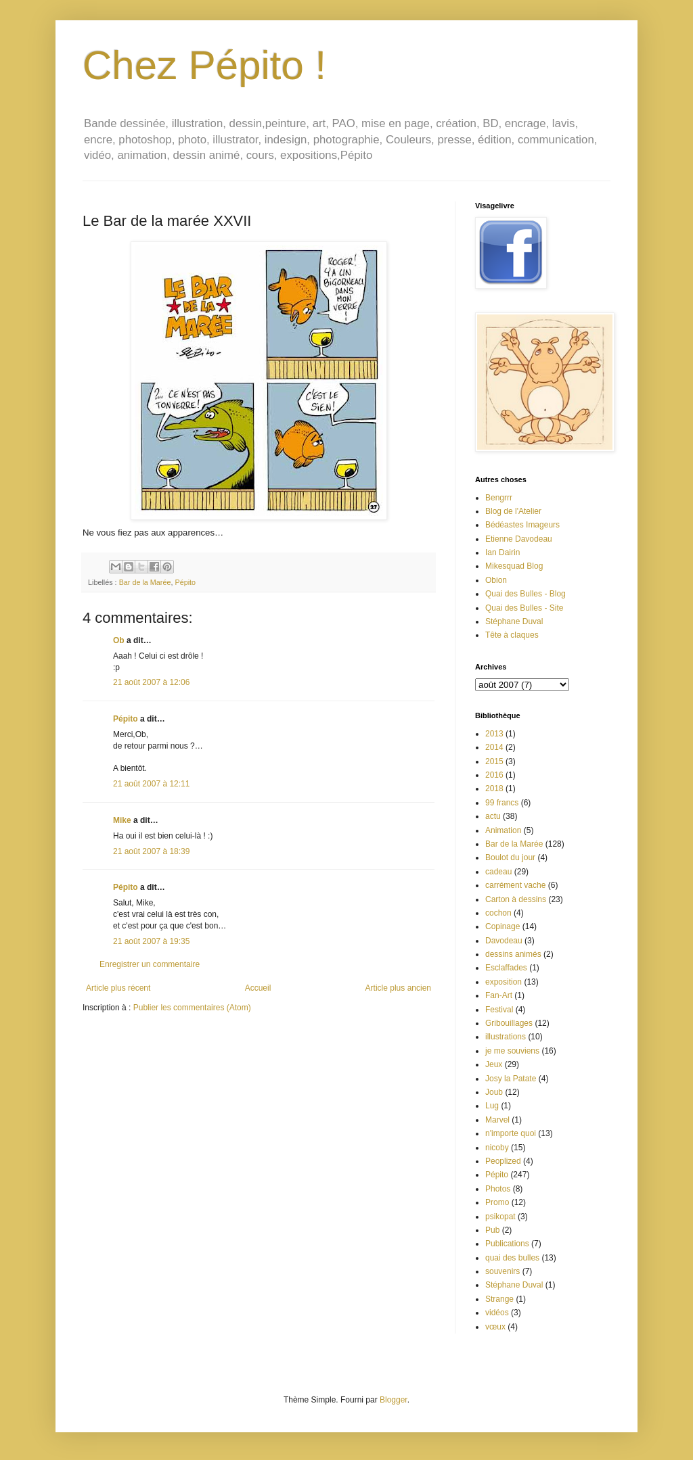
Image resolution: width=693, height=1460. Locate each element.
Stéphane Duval (514, 621)
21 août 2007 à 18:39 (151, 851)
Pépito (185, 582)
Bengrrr (498, 497)
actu (493, 816)
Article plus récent (118, 988)
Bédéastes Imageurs (522, 524)
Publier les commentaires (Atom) (192, 1007)
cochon (498, 913)
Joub (494, 1092)
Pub (492, 1230)
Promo (497, 1202)
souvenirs (502, 1271)
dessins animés (513, 954)
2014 (494, 747)
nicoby (497, 1147)
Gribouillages (509, 1023)
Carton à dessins (515, 899)
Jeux (493, 1064)
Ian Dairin (502, 552)
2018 (494, 788)
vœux (495, 1327)
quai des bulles (512, 1258)
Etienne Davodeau (518, 539)
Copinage (502, 926)
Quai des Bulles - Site (524, 608)
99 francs (501, 802)
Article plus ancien (398, 988)
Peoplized (503, 1161)
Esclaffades (506, 967)
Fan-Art (498, 995)
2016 (494, 775)
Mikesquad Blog (514, 566)
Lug (492, 1105)
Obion (496, 580)
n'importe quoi (510, 1133)
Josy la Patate (510, 1078)
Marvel (497, 1120)
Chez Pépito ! (204, 65)
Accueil (258, 988)
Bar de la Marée (145, 582)
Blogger (393, 1400)
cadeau (498, 871)
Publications (507, 1243)
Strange (499, 1299)
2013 (494, 733)
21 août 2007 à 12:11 (151, 783)
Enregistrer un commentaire (149, 964)
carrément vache (515, 885)
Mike (122, 820)
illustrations (505, 1036)
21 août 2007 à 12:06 (151, 682)
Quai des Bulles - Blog (525, 593)
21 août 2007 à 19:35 (151, 941)
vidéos (497, 1312)
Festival (499, 1009)
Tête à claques (512, 635)
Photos (497, 1189)
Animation (503, 830)
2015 (494, 761)
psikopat (500, 1216)
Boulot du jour (510, 857)
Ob (119, 640)
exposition (503, 982)
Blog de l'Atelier (513, 511)
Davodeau (503, 940)
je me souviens (512, 1051)
